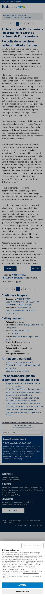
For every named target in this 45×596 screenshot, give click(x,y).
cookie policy (23, 554)
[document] (22, 563)
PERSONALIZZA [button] (22, 591)
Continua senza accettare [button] (32, 545)
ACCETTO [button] (22, 585)
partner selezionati (36, 556)
